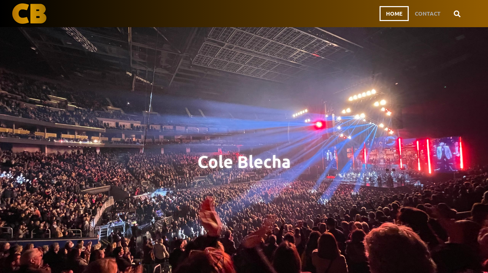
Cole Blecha (244, 161)
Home (392, 13)
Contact (427, 13)
